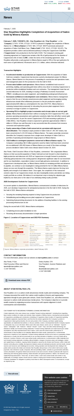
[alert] (57, 394)
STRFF (66, 1)
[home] (11, 8)
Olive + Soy (15, 410)
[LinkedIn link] (41, 400)
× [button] (70, 376)
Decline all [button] (64, 407)
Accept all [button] (50, 407)
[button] (69, 8)
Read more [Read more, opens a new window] (58, 386)
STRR (51, 1)
